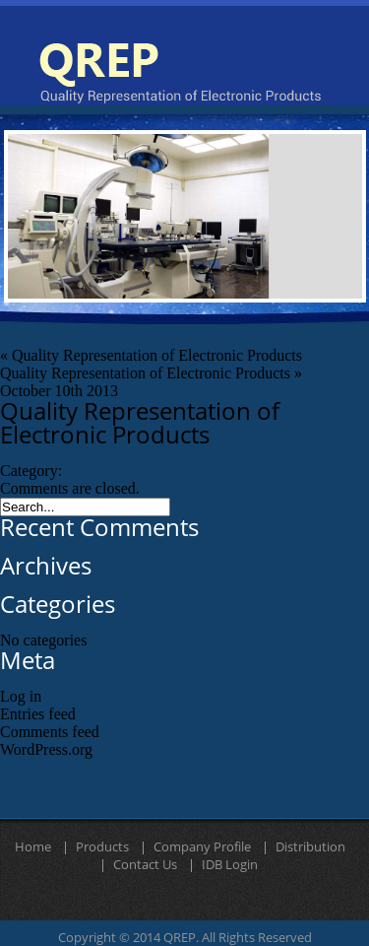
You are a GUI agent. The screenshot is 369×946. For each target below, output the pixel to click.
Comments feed (49, 731)
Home (33, 847)
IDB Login (230, 865)
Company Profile (202, 847)
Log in (20, 696)
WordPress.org (46, 749)
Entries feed (38, 714)
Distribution (310, 847)
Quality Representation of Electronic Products (157, 355)
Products (102, 847)
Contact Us (145, 865)
